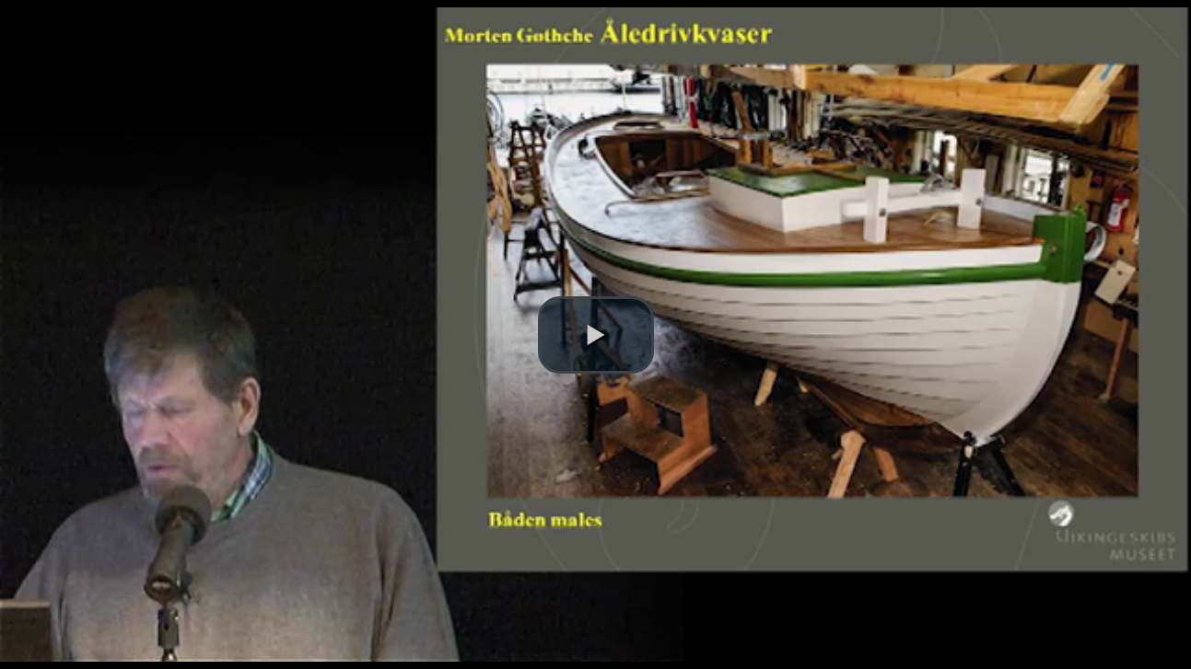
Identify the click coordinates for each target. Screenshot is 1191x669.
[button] (596, 335)
